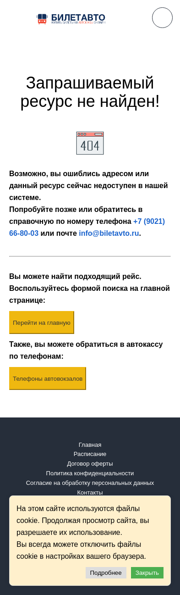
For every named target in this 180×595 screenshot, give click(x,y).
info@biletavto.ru (109, 233)
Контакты (90, 492)
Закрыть (147, 572)
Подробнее (106, 572)
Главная (90, 444)
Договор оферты (90, 463)
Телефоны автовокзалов (47, 378)
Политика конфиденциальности (90, 473)
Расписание (90, 453)
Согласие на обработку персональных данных (90, 482)
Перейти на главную (42, 322)
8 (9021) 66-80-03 (162, 17)
